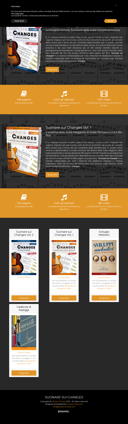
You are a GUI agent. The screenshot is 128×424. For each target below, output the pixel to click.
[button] (13, 257)
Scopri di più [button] (19, 418)
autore (103, 5)
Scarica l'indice (24, 277)
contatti (118, 5)
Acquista (52, 69)
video (110, 5)
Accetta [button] (110, 418)
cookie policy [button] (19, 410)
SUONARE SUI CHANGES (19, 5)
